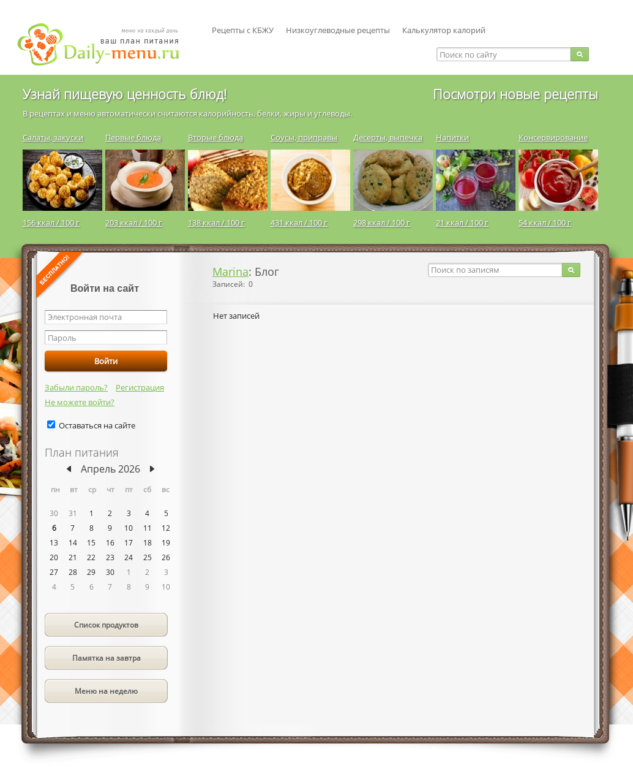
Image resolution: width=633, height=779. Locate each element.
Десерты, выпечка (387, 137)
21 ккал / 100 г (462, 222)
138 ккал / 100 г (216, 222)
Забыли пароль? (76, 387)
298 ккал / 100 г (381, 222)
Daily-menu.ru (106, 44)
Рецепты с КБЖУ (243, 30)
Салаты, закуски (53, 137)
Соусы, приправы (304, 137)
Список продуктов (106, 625)
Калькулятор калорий (443, 30)
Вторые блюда (215, 137)
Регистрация (140, 387)
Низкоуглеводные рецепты (338, 30)
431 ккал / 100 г (299, 222)
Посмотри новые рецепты (515, 94)
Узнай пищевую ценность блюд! (125, 94)
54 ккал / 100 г (545, 222)
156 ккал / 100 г (51, 222)
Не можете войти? (79, 402)
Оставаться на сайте (97, 425)
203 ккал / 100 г (133, 222)
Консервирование (553, 137)
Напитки (452, 137)
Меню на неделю (106, 691)
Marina (230, 271)
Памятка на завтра (106, 658)
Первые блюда (133, 137)
